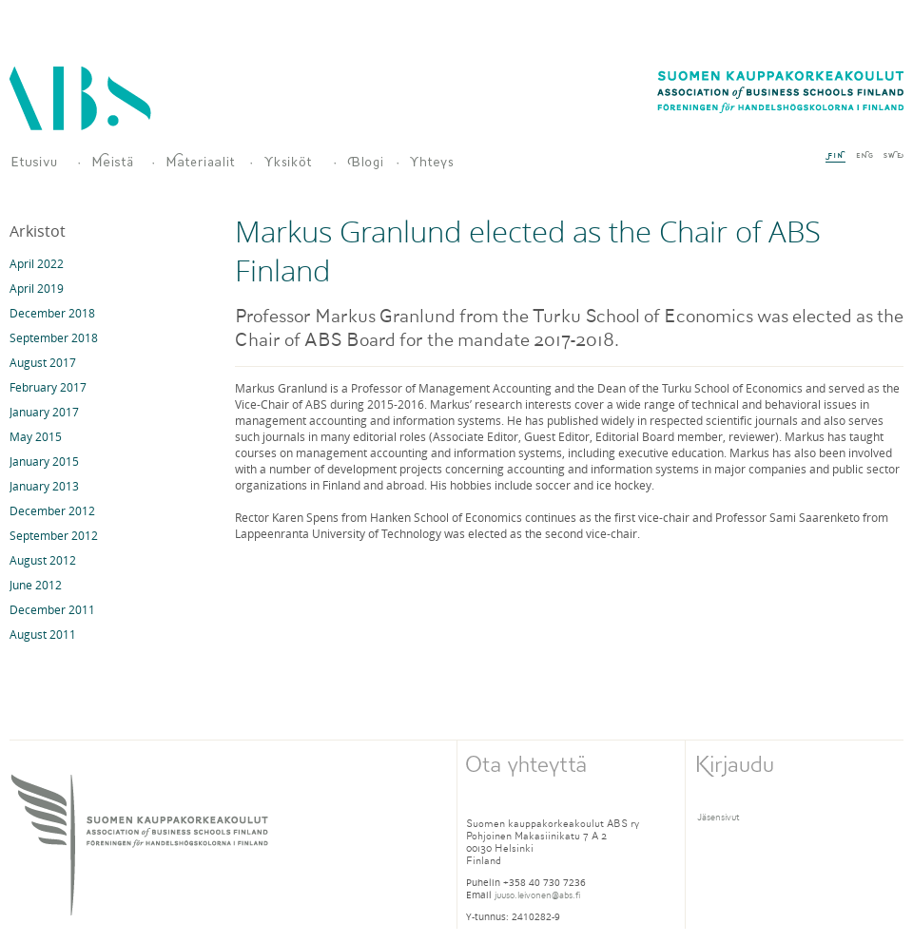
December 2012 (52, 510)
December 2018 (52, 312)
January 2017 (44, 411)
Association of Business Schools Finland (80, 98)
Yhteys (443, 162)
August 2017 (43, 362)
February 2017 (48, 387)
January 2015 (44, 461)
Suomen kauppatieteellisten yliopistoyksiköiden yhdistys (37, 162)
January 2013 (44, 485)
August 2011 (43, 634)
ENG (864, 155)
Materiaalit (200, 162)
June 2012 (36, 584)
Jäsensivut (718, 817)
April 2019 (37, 288)
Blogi (364, 162)
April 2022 (37, 263)
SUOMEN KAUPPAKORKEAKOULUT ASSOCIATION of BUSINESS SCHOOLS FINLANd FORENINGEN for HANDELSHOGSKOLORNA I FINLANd (139, 844)
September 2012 (54, 535)
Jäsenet (291, 162)
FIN (835, 157)
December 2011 (52, 609)
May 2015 (36, 436)
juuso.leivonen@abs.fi (537, 895)
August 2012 (43, 560)
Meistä (114, 162)
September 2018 (54, 337)
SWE (893, 155)
